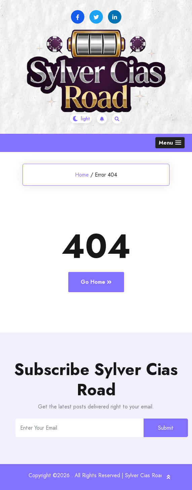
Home (82, 175)
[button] (170, 142)
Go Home (96, 282)
